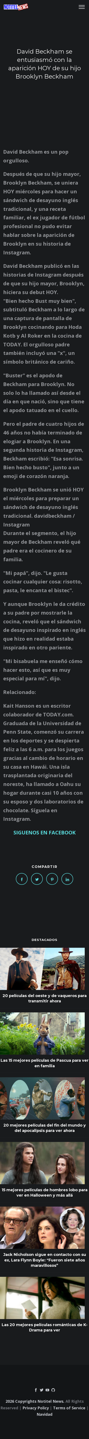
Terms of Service (69, 1407)
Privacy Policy (35, 1407)
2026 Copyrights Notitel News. (35, 1401)
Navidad (44, 1414)
